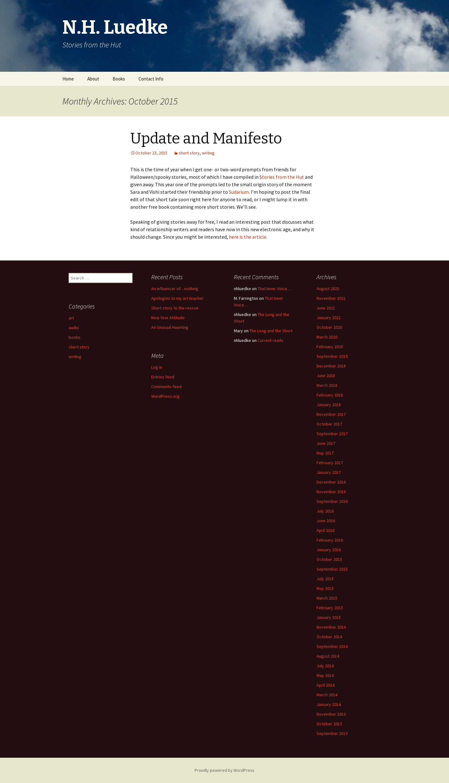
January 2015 (328, 617)
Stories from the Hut (281, 177)
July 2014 (325, 666)
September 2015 (332, 569)
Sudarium (239, 192)
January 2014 (328, 704)
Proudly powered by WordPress (224, 770)
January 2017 (328, 472)
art (71, 318)
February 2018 (329, 395)
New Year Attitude (168, 317)
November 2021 (331, 298)
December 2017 (331, 414)
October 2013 (329, 724)
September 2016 (332, 501)
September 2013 (332, 733)
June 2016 (325, 520)
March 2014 (326, 695)
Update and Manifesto (206, 138)
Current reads (270, 340)
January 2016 (328, 549)
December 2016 (331, 482)
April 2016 (325, 530)
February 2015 (329, 607)
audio (74, 327)
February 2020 (329, 346)
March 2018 (326, 385)
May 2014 (325, 675)
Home (68, 79)
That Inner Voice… (274, 288)
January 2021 (328, 317)
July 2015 (325, 578)
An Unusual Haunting (169, 327)
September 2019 (332, 356)
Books (119, 79)
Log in (156, 367)
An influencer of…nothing (174, 288)
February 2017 (329, 462)
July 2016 (325, 511)
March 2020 (326, 337)
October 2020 (329, 327)
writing (208, 153)
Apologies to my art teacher (177, 298)
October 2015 (329, 559)
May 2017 (325, 453)
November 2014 (331, 627)
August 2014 (327, 656)
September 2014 (332, 646)
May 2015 (325, 588)
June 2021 (325, 308)
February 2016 (329, 540)
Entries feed (162, 377)
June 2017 (325, 443)
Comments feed (166, 386)
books (74, 337)
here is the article (247, 237)
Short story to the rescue (175, 308)
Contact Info (150, 79)
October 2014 (329, 637)
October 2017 (329, 424)
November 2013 (331, 714)
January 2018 (328, 404)
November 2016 (331, 491)
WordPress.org (165, 396)
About (93, 79)
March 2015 (326, 598)
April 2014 (325, 685)
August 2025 (327, 288)
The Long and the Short (270, 330)
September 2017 (332, 433)
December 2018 (331, 366)
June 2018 (325, 375)
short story (189, 153)
